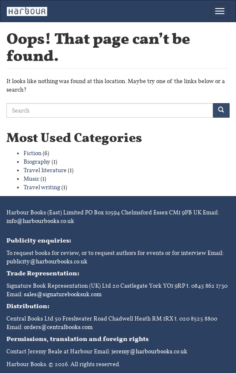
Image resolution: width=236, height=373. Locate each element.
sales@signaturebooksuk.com (63, 294)
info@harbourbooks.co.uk (40, 221)
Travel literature (45, 170)
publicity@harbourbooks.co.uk (46, 261)
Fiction (32, 153)
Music (31, 178)
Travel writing (41, 187)
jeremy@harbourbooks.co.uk (149, 351)
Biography (36, 161)
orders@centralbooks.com (58, 327)
